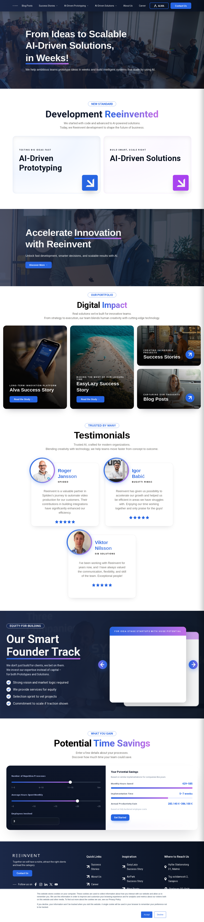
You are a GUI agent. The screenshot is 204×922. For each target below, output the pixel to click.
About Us (128, 5)
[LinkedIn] (45, 884)
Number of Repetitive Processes (28, 776)
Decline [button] (160, 915)
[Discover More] (39, 265)
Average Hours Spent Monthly (27, 795)
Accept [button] (147, 915)
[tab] (56, 164)
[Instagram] (40, 884)
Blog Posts (27, 5)
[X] (51, 884)
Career (142, 5)
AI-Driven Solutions (106, 5)
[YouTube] (56, 884)
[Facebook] (35, 884)
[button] (90, 183)
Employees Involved (21, 813)
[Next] (193, 664)
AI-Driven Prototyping (76, 5)
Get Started (120, 817)
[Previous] (102, 664)
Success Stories (48, 5)
